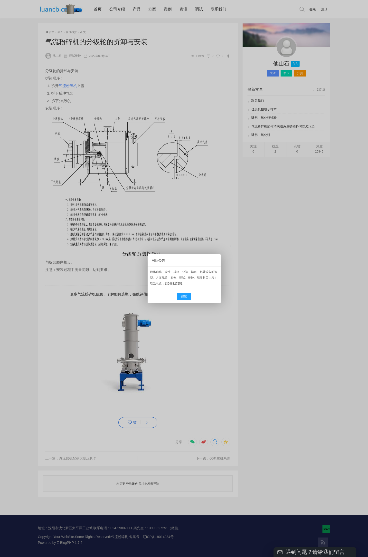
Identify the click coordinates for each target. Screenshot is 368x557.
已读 (184, 296)
